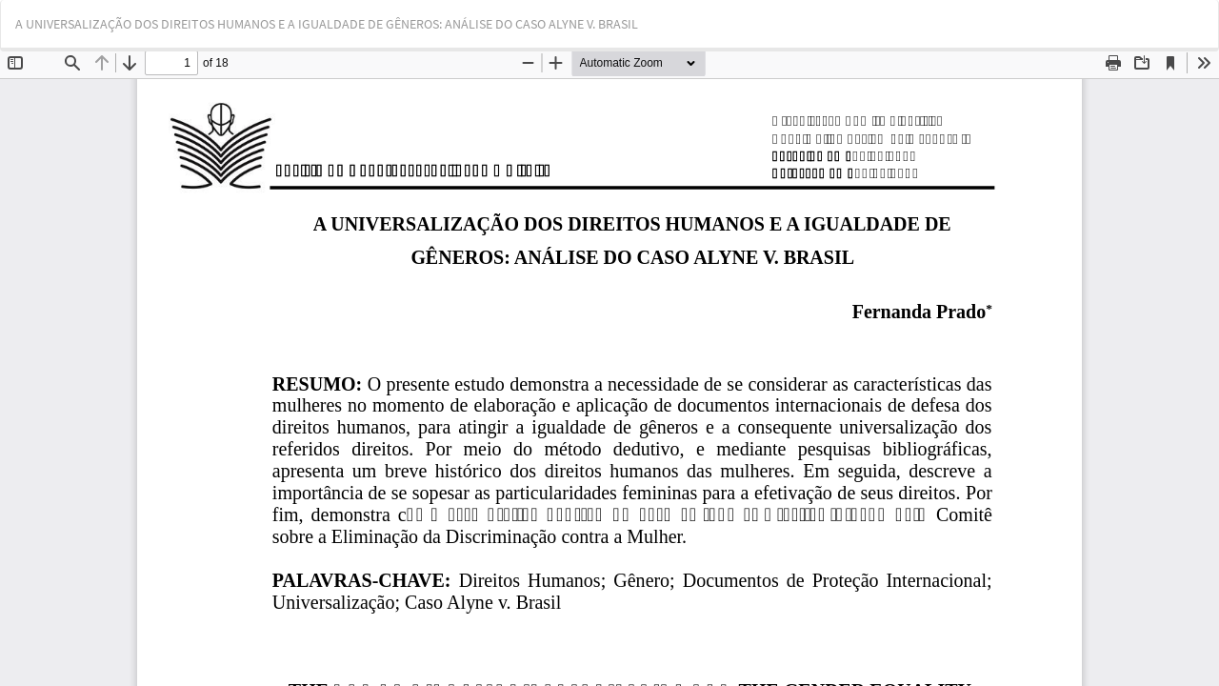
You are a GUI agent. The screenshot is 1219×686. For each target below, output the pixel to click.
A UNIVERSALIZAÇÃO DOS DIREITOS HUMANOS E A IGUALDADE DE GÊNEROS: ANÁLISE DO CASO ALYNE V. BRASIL (326, 23)
